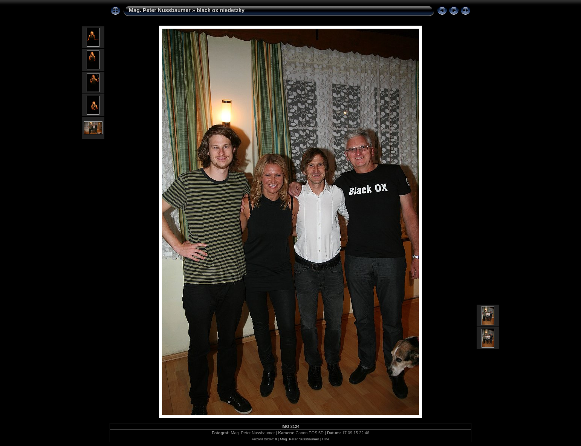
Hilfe (325, 439)
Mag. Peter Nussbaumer (160, 10)
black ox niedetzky (221, 10)
